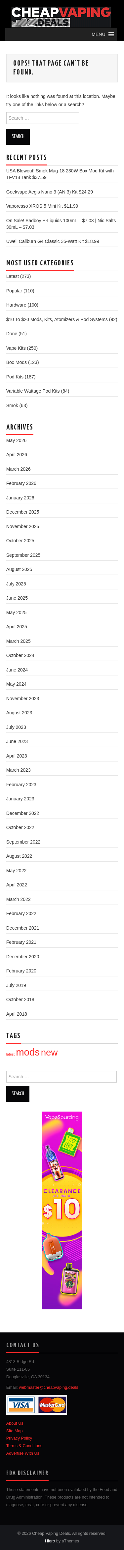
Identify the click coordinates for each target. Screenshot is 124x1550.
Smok (12, 405)
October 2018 (20, 999)
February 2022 (21, 913)
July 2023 (16, 727)
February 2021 (21, 942)
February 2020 (21, 970)
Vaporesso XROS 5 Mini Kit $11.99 (42, 206)
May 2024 (16, 684)
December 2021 (22, 928)
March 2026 (18, 469)
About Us (14, 1423)
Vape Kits (16, 348)
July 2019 (16, 985)
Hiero (50, 1541)
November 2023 (22, 698)
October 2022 (20, 827)
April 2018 (16, 1014)
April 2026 (16, 454)
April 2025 (16, 626)
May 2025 (16, 612)
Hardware (16, 305)
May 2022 (16, 870)
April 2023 (16, 756)
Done (11, 333)
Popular (14, 290)
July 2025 (16, 583)
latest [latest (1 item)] (10, 1054)
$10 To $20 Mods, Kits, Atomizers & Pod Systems (57, 319)
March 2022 (18, 899)
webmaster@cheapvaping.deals (48, 1387)
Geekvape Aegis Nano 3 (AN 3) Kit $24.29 (49, 191)
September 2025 (23, 555)
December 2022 (22, 813)
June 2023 (17, 741)
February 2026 (21, 483)
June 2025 (17, 598)
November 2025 (22, 526)
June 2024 (17, 669)
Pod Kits (14, 376)
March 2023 (18, 770)
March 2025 (18, 641)
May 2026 (16, 440)
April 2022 (16, 884)
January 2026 (20, 497)
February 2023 (21, 784)
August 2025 (19, 569)
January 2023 (20, 798)
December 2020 (22, 956)
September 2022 (23, 842)
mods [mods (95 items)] (28, 1052)
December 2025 (22, 512)
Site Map (14, 1431)
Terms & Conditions (24, 1446)
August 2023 (19, 712)
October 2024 (20, 655)
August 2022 (19, 856)
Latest (12, 276)
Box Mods (16, 362)
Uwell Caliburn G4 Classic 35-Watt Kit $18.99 (52, 241)
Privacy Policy (19, 1438)
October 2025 (20, 540)
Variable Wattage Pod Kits (33, 391)
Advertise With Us (22, 1453)
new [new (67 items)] (49, 1052)
